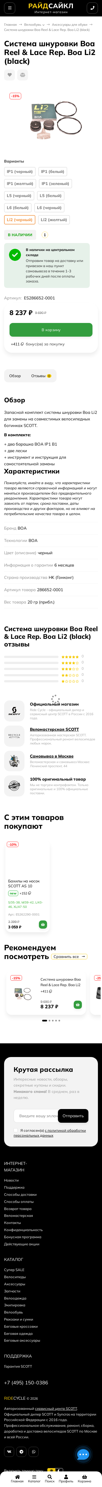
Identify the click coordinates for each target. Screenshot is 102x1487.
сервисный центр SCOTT (56, 1408)
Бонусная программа (22, 1237)
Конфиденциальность (23, 1230)
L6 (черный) (49, 207)
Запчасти (12, 1291)
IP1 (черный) (20, 171)
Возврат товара (18, 1208)
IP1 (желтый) (20, 183)
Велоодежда (15, 1298)
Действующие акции (21, 1244)
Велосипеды (15, 1277)
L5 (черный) (19, 195)
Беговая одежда (18, 1333)
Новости (11, 1180)
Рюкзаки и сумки (18, 1319)
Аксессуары (14, 1284)
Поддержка (14, 1187)
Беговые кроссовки (21, 1326)
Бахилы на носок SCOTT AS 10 (24, 883)
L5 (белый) (51, 195)
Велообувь (32, 24)
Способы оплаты (19, 1201)
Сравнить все (69, 956)
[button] (44, 1020)
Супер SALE (14, 1269)
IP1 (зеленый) (55, 183)
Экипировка (14, 1305)
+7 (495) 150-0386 (26, 1382)
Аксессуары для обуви (69, 24)
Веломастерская (18, 1215)
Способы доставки (20, 1194)
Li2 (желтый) (54, 219)
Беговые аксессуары (22, 1340)
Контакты (12, 1222)
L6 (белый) (18, 207)
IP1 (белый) (52, 171)
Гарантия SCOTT (18, 1366)
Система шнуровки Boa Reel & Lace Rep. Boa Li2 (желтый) (61, 984)
